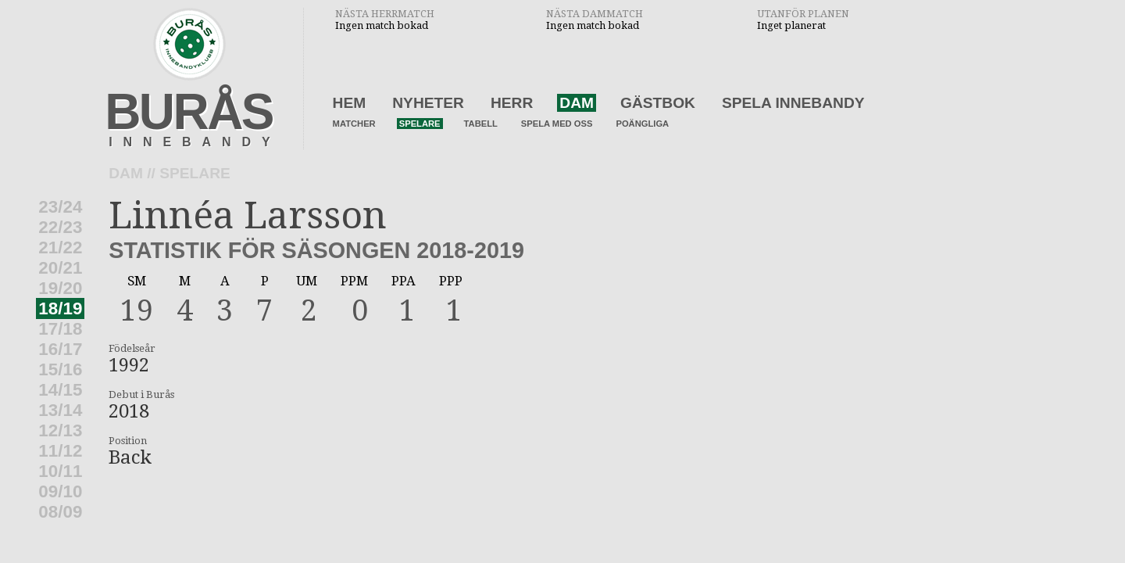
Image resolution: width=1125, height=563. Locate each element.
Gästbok (657, 103)
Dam (576, 103)
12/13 (60, 430)
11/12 (60, 451)
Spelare (420, 123)
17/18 (60, 329)
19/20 (60, 288)
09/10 (60, 491)
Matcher (354, 123)
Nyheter (428, 103)
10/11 (60, 471)
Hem (349, 103)
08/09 (60, 512)
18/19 (60, 308)
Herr (512, 103)
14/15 (60, 390)
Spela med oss (557, 123)
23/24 (60, 207)
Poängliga (642, 123)
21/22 (60, 247)
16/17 (60, 349)
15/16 (60, 369)
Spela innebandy (793, 103)
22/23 (60, 227)
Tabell (481, 123)
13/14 (60, 410)
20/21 (60, 268)
